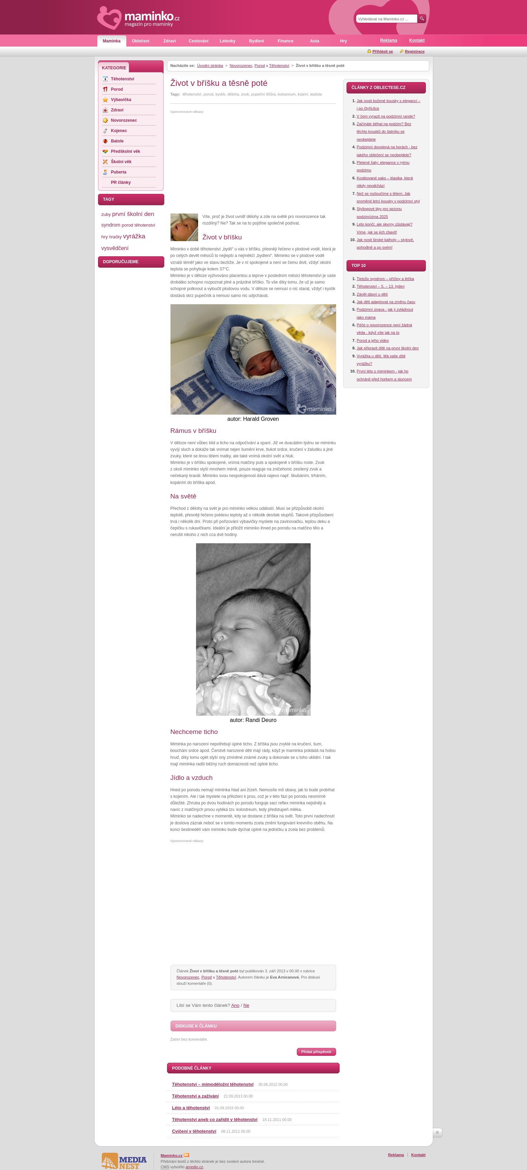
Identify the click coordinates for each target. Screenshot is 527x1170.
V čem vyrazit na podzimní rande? (386, 116)
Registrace (414, 51)
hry (104, 236)
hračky (115, 237)
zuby (106, 214)
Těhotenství (279, 65)
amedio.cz (194, 1167)
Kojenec (119, 130)
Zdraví (169, 41)
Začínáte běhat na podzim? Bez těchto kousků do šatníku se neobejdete (384, 131)
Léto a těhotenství (191, 1107)
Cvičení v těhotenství (194, 1131)
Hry (343, 41)
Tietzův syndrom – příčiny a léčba (385, 279)
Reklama (388, 40)
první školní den (133, 213)
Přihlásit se (382, 51)
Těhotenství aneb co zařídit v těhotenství (214, 1119)
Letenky (227, 41)
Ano (235, 1005)
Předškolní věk (125, 151)
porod (127, 225)
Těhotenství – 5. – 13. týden (381, 286)
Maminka (111, 41)
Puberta (119, 172)
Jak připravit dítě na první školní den (388, 348)
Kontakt (417, 40)
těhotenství (145, 225)
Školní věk (121, 161)
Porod (260, 65)
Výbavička (121, 99)
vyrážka (134, 236)
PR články (121, 182)
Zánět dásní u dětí (372, 294)
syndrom (110, 225)
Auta (314, 41)
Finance (285, 41)
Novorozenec (241, 65)
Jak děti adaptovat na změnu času (386, 302)
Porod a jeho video (373, 340)
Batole (117, 141)
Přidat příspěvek (316, 1052)
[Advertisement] (228, 164)
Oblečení (140, 41)
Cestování (198, 41)
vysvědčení (115, 248)
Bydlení (256, 41)
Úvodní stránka (210, 65)
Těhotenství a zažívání (195, 1096)
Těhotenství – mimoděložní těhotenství (213, 1084)
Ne (246, 1005)
